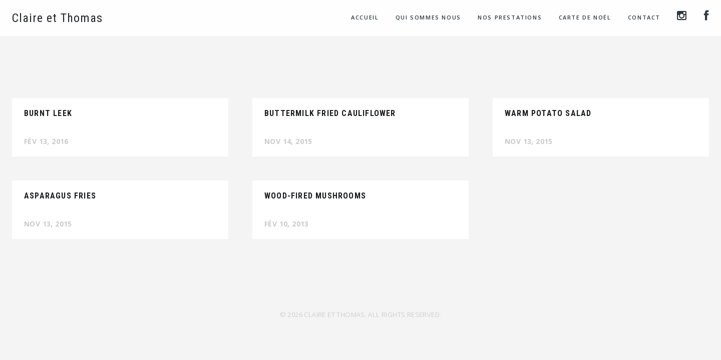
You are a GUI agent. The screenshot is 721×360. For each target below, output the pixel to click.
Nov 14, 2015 (288, 141)
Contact (644, 17)
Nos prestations (510, 17)
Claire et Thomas (57, 18)
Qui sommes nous (428, 17)
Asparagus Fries (60, 195)
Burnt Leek (48, 113)
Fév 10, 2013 (286, 223)
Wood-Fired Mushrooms (315, 195)
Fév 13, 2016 (46, 141)
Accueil (365, 17)
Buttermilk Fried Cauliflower (330, 113)
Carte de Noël (585, 17)
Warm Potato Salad (548, 113)
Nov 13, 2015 (529, 141)
